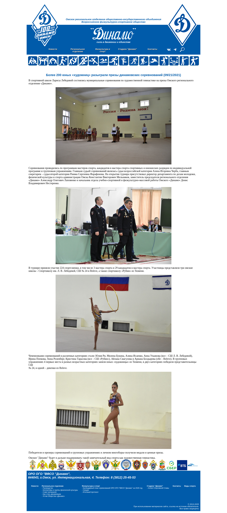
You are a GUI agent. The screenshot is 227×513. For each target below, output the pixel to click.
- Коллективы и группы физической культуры (60, 490)
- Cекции (85, 490)
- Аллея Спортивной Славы (158, 488)
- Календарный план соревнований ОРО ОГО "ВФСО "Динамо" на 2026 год (112, 488)
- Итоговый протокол (90, 492)
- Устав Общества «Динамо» (53, 496)
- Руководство (47, 488)
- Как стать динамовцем (51, 494)
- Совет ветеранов (49, 492)
